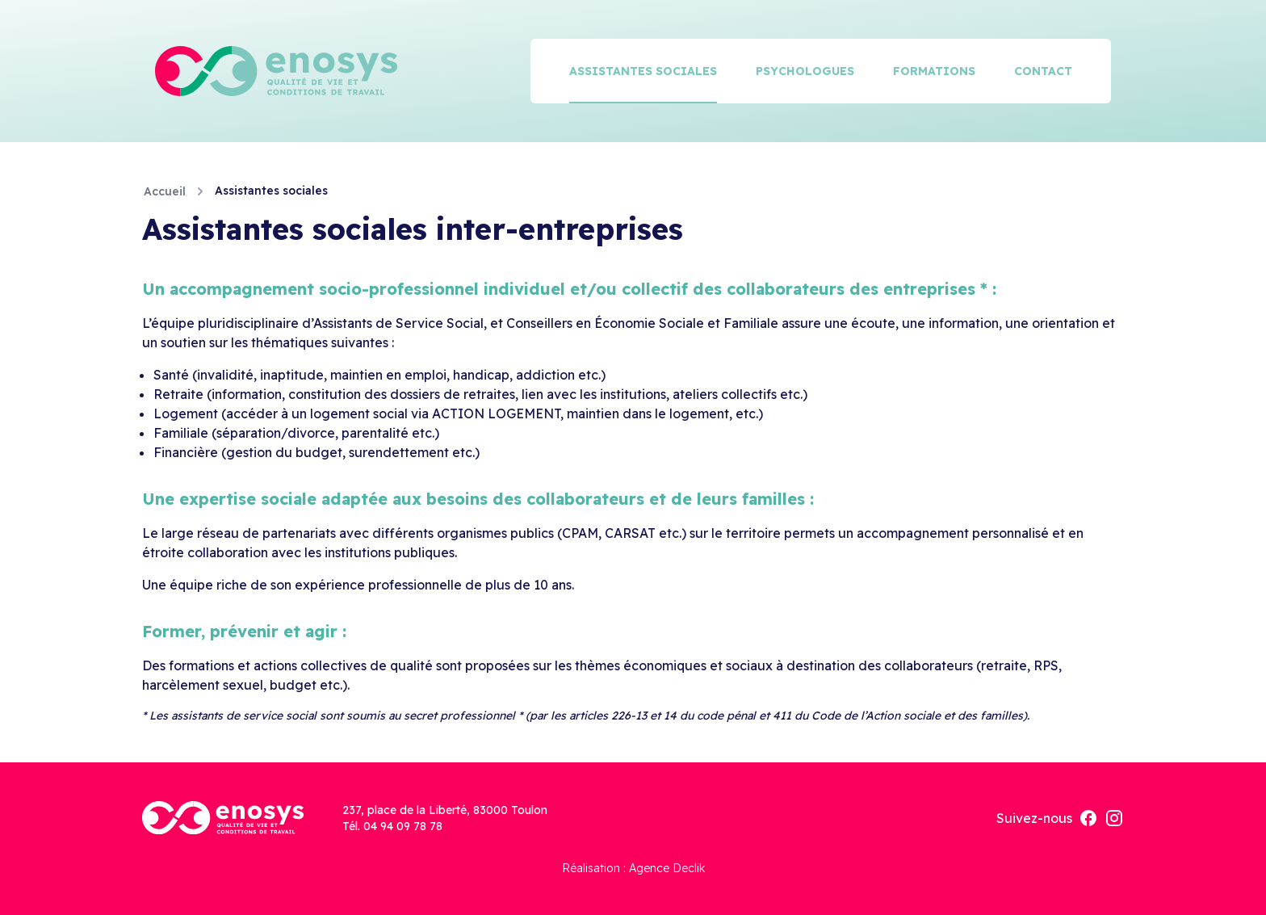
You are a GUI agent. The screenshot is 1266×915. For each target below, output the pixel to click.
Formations (934, 71)
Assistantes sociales (643, 71)
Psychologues (805, 71)
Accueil (165, 191)
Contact (1043, 71)
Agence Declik (667, 868)
